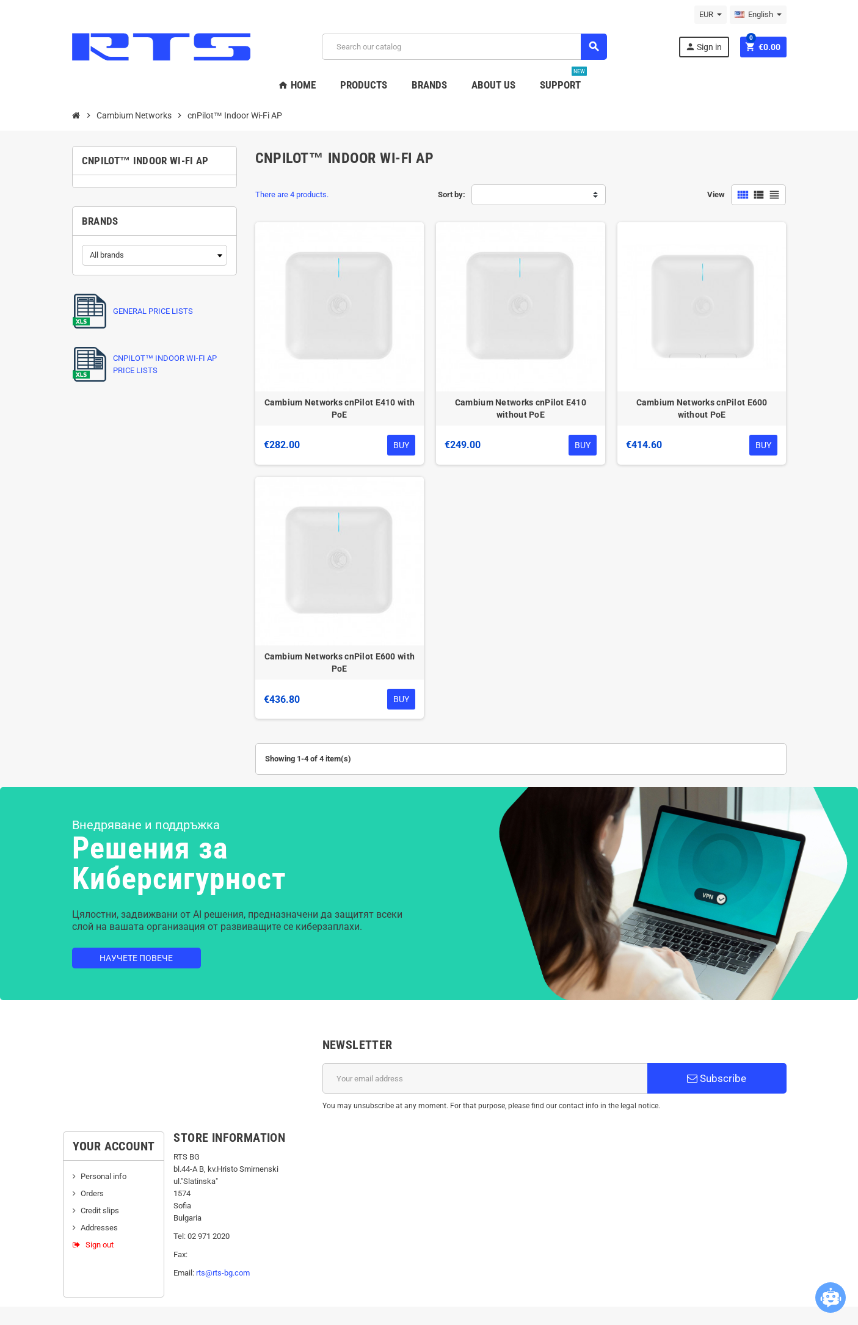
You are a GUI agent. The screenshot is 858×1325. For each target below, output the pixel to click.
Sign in (703, 47)
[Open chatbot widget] (830, 1297)
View (716, 194)
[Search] (464, 47)
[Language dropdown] (758, 14)
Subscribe (716, 1078)
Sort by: (451, 194)
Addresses (99, 1227)
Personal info (103, 1176)
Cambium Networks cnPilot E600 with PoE (339, 662)
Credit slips (100, 1210)
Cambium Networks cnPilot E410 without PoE (520, 408)
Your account (114, 1146)
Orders (92, 1193)
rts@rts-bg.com (223, 1272)
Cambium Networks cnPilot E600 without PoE (702, 408)
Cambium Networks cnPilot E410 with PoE (339, 408)
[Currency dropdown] (710, 14)
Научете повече (136, 958)
